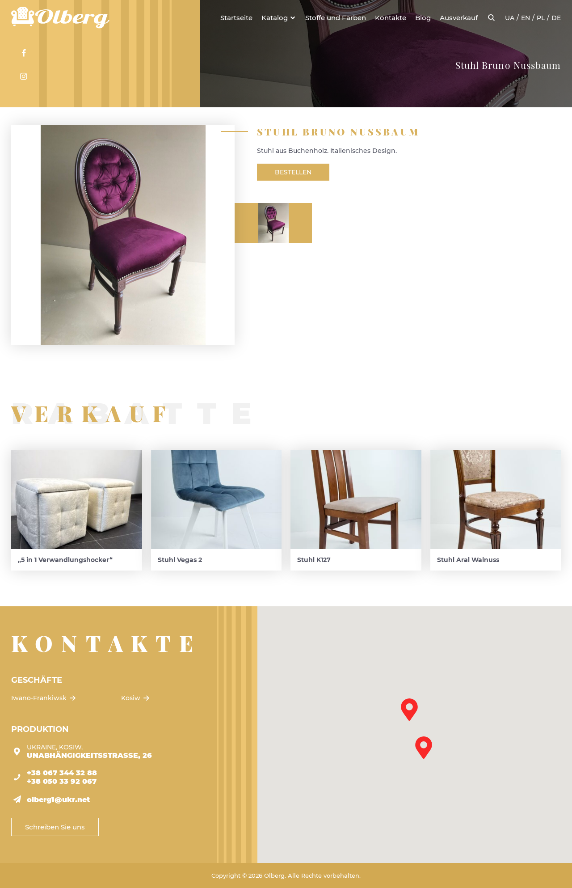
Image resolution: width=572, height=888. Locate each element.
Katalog (274, 17)
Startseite (236, 17)
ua (509, 18)
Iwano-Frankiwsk (44, 698)
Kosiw (136, 698)
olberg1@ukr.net (58, 799)
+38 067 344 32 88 (62, 773)
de (556, 18)
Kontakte (390, 17)
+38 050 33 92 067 (62, 781)
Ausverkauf (459, 17)
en (525, 18)
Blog (423, 17)
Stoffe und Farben (335, 17)
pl (541, 18)
